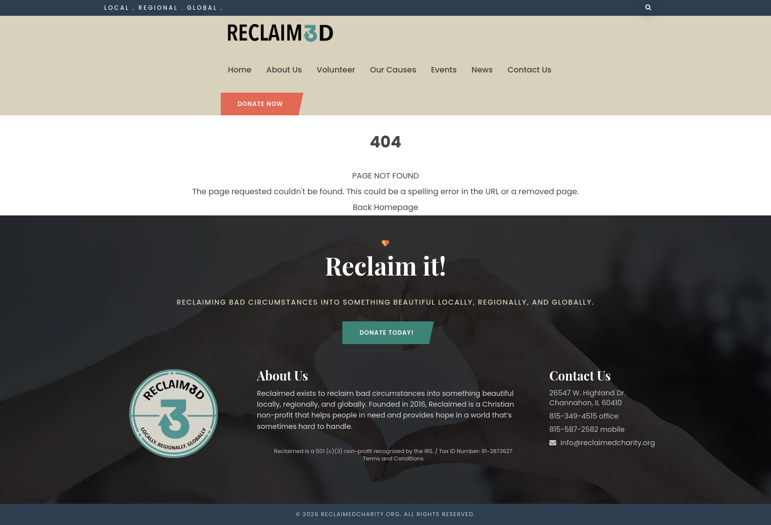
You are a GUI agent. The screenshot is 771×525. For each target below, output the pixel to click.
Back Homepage (385, 207)
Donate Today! (387, 332)
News (482, 69)
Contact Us (529, 69)
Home (240, 69)
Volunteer (336, 69)
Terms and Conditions (393, 458)
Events (444, 69)
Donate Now (260, 104)
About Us (284, 69)
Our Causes (393, 69)
